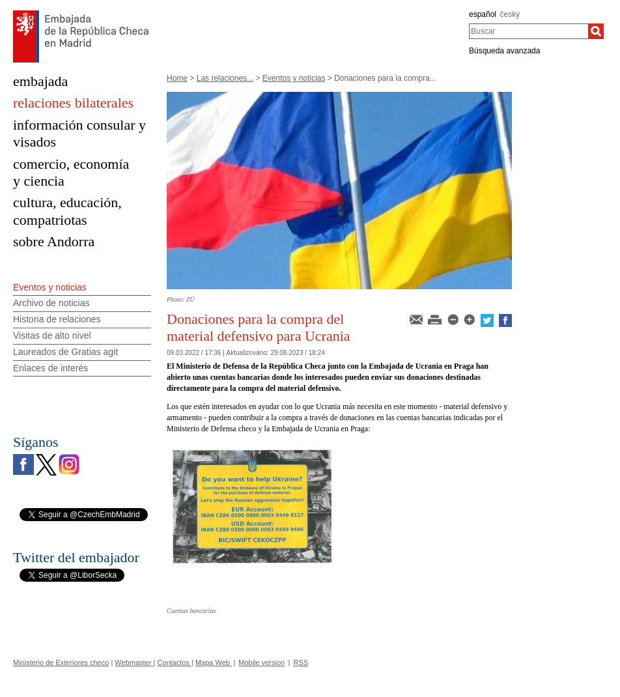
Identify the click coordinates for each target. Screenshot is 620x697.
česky (510, 14)
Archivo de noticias (51, 303)
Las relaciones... (225, 78)
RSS (301, 662)
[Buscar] (596, 31)
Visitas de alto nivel (52, 335)
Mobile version (261, 662)
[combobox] (528, 31)
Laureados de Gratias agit (65, 352)
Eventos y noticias (294, 78)
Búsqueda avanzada (504, 51)
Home (177, 78)
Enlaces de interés (50, 368)
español (482, 14)
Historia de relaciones (57, 319)
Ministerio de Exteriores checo (61, 662)
